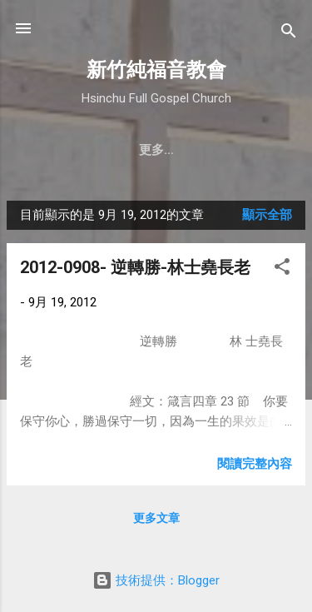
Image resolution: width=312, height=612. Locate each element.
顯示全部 (267, 214)
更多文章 (156, 518)
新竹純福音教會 (156, 70)
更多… (256, 149)
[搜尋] (289, 33)
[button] (282, 269)
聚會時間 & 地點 (163, 149)
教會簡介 (63, 149)
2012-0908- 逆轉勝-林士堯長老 (135, 267)
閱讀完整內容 (254, 463)
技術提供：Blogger (156, 580)
